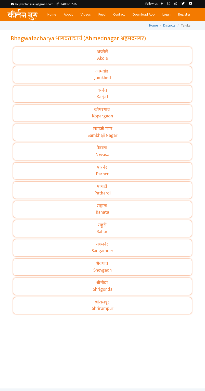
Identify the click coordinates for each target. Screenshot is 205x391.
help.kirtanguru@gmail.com (32, 4)
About (68, 14)
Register (184, 14)
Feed (102, 14)
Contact (119, 14)
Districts (169, 25)
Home (51, 14)
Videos (86, 14)
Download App (144, 14)
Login (166, 14)
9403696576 (66, 4)
